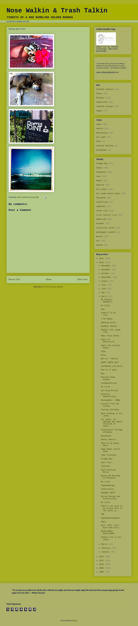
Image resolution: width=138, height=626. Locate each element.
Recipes (100, 98)
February (106, 548)
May (103, 293)
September (107, 277)
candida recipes (104, 106)
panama (99, 245)
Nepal (99, 181)
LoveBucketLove (109, 383)
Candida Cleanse (104, 89)
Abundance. (106, 436)
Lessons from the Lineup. (110, 405)
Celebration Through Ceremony (112, 431)
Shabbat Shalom (109, 326)
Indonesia (101, 172)
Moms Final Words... (112, 336)
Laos (98, 176)
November (106, 270)
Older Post (82, 279)
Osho (98, 141)
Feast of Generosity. (108, 340)
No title (105, 306)
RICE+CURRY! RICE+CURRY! (108, 532)
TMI (102, 514)
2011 (102, 560)
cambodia (100, 206)
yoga (98, 124)
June (104, 289)
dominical (101, 219)
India (99, 168)
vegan (99, 111)
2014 (102, 259)
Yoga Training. (109, 455)
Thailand (100, 198)
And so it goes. (109, 370)
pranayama (101, 150)
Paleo (99, 94)
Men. (103, 373)
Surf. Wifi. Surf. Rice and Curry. (110, 526)
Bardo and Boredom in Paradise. (110, 477)
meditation (102, 133)
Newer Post (14, 279)
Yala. (104, 351)
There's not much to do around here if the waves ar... (112, 508)
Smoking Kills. (109, 322)
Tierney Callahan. (110, 410)
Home (48, 279)
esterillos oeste (105, 228)
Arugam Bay (102, 163)
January (105, 552)
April (104, 296)
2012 (102, 557)
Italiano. (106, 466)
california (102, 202)
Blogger (74, 621)
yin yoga (100, 137)
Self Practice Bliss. (108, 471)
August (105, 281)
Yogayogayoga (108, 485)
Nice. (104, 355)
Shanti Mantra (108, 439)
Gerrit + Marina (109, 359)
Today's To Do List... (108, 314)
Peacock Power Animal (108, 378)
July (104, 285)
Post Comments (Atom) (53, 287)
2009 (102, 568)
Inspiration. (108, 489)
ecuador (100, 223)
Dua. (103, 309)
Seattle (100, 185)
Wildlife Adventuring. (109, 395)
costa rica (102, 211)
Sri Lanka (101, 189)
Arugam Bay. (107, 459)
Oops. (104, 522)
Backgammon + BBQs (110, 400)
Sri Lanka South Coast (108, 194)
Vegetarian (102, 102)
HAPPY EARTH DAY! (110, 362)
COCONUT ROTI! (108, 493)
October (105, 273)
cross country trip (106, 215)
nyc (98, 241)
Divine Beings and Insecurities (110, 497)
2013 (102, 262)
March (104, 544)
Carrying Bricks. (110, 390)
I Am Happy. (107, 319)
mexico (99, 236)
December (106, 266)
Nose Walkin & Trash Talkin (56, 10)
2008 (102, 572)
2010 (102, 564)
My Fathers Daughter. (107, 301)
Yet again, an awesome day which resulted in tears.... (111, 422)
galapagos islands (105, 232)
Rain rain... (108, 462)
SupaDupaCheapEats (110, 518)
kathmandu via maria (112, 366)
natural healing (104, 146)
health (99, 128)
